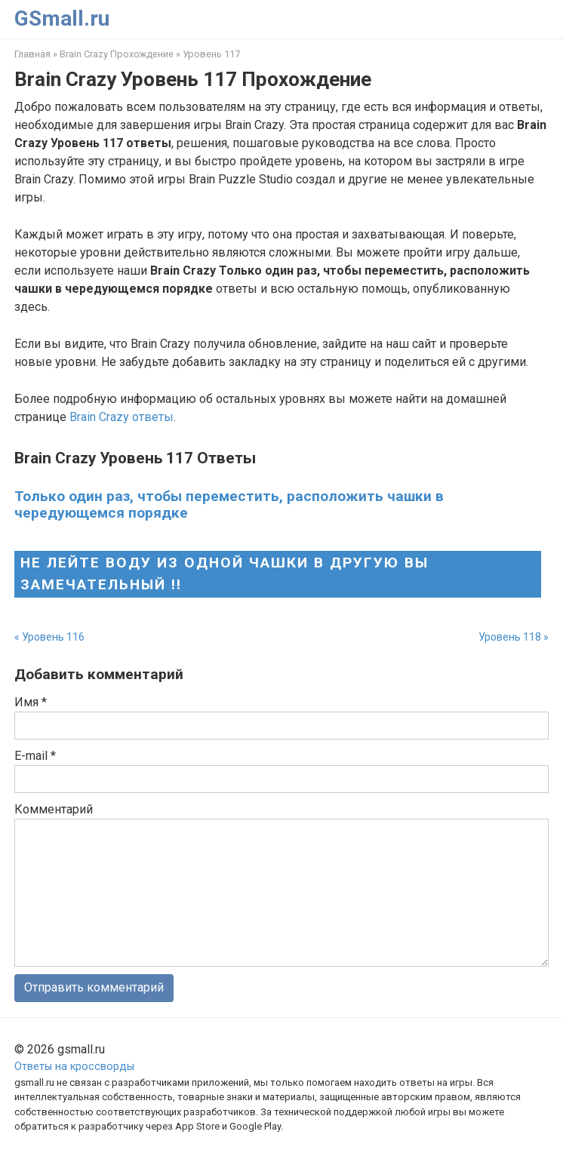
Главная (32, 54)
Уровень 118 (509, 637)
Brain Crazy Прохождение (117, 54)
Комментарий (53, 809)
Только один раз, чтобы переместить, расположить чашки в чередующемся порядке (229, 504)
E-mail (35, 756)
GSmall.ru (61, 18)
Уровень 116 (53, 637)
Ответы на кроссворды (74, 1066)
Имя (30, 702)
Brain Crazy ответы (121, 417)
